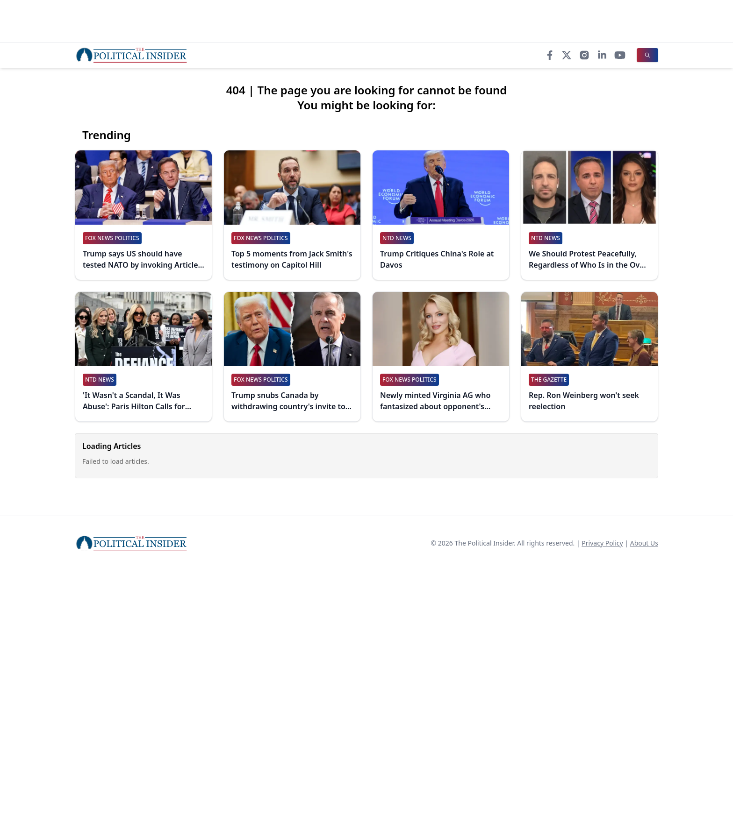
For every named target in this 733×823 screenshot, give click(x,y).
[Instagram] (584, 55)
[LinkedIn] (602, 55)
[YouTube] (619, 55)
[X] (566, 55)
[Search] (647, 55)
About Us (644, 543)
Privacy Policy (602, 543)
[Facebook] (549, 55)
